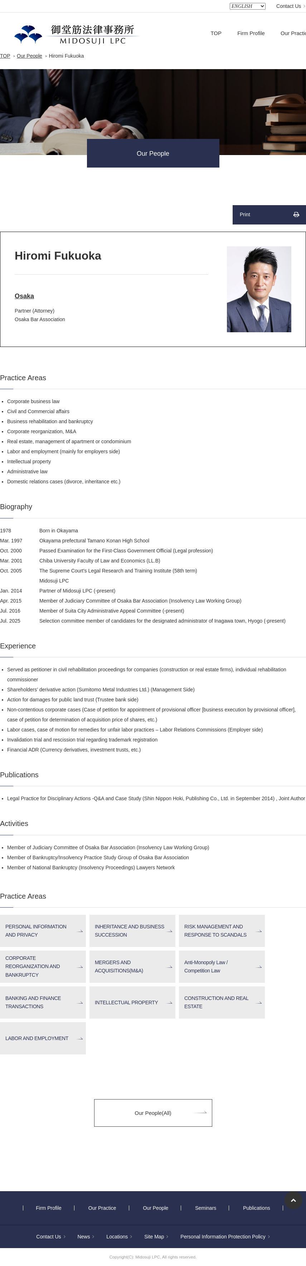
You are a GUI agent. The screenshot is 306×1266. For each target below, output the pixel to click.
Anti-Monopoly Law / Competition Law (206, 966)
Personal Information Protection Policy (224, 1236)
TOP (216, 33)
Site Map (156, 1236)
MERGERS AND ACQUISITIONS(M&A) (119, 966)
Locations (119, 1236)
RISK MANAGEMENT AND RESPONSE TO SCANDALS (215, 931)
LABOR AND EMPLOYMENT (36, 1038)
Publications (256, 1208)
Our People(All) (153, 1113)
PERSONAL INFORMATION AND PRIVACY (36, 931)
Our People (29, 56)
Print (245, 214)
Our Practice (102, 1208)
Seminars (205, 1208)
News (85, 1236)
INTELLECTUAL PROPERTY (126, 1002)
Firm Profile (251, 33)
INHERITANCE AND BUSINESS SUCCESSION (129, 931)
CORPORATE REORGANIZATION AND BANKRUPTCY (32, 966)
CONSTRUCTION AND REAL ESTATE (216, 1002)
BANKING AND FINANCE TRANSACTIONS (33, 1002)
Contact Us (290, 6)
